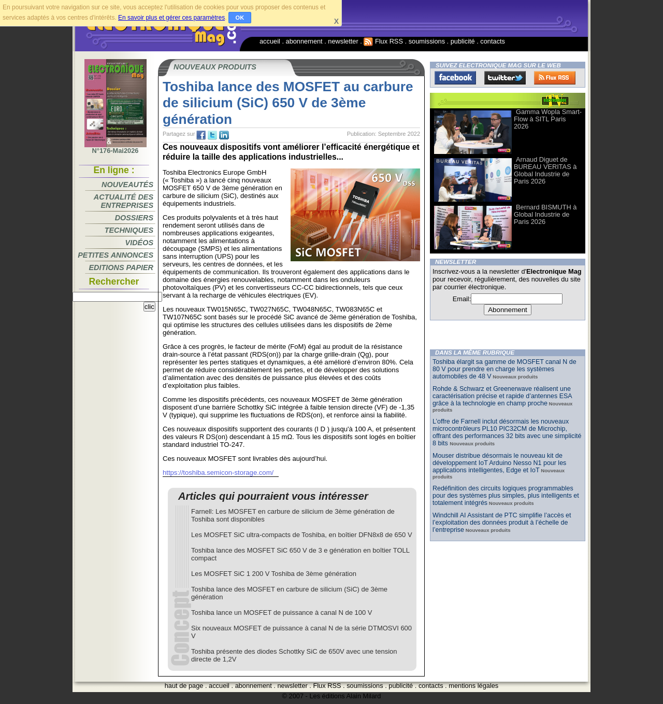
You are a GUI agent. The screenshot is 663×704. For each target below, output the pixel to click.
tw (212, 135)
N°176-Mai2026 (115, 147)
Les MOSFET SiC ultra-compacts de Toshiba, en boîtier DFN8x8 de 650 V (301, 535)
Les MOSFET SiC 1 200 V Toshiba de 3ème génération (273, 574)
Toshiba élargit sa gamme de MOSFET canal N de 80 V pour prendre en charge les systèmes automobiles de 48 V (504, 369)
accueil (270, 41)
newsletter (343, 41)
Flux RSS (383, 41)
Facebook (455, 78)
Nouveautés (127, 184)
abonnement (304, 41)
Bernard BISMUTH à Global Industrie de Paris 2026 (545, 214)
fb (201, 135)
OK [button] (240, 18)
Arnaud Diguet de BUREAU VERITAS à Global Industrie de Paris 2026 (545, 170)
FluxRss (554, 78)
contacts (492, 41)
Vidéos (139, 242)
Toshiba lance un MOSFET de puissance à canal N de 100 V (281, 612)
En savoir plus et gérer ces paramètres (171, 17)
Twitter (505, 78)
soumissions (427, 41)
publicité (463, 41)
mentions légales (473, 685)
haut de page (184, 685)
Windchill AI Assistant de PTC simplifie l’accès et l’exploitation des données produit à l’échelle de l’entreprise (502, 522)
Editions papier (121, 267)
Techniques (129, 230)
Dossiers (134, 218)
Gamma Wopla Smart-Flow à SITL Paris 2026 (548, 119)
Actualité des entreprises (123, 201)
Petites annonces (115, 255)
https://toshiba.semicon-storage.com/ (218, 472)
